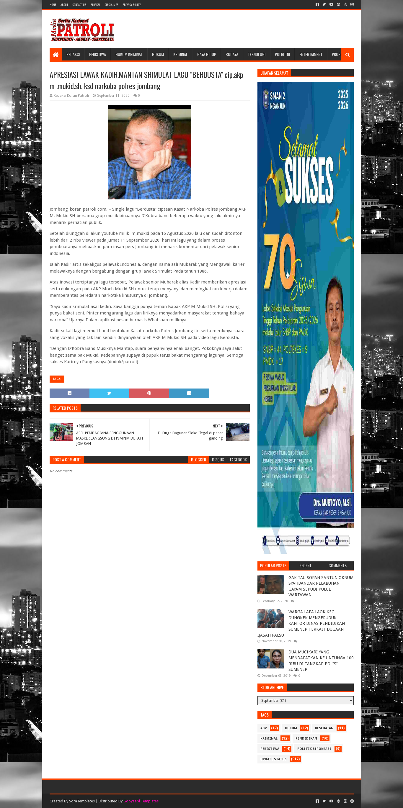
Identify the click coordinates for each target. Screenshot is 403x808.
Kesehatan (324, 728)
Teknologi (256, 54)
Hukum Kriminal (129, 54)
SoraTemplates (82, 801)
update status (273, 759)
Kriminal (180, 54)
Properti (339, 54)
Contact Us (79, 4)
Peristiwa (97, 54)
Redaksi (95, 4)
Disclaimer (111, 4)
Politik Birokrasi (314, 749)
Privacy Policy (132, 4)
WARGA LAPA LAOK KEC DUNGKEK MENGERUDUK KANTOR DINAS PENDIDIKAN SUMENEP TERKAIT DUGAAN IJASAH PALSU (301, 623)
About (64, 4)
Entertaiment (310, 54)
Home (53, 4)
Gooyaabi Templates (141, 801)
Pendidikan (306, 738)
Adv (263, 728)
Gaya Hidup (206, 54)
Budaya (232, 54)
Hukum (158, 54)
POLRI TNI (282, 54)
